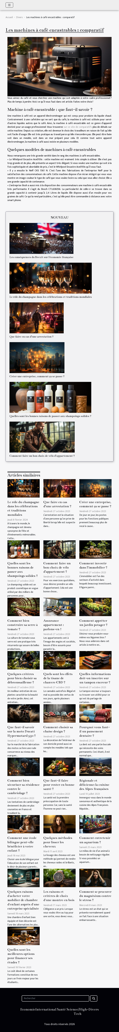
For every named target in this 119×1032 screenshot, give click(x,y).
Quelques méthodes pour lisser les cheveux (57, 842)
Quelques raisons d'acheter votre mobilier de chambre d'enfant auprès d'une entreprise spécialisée (23, 900)
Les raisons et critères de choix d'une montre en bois (58, 896)
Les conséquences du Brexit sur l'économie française (41, 257)
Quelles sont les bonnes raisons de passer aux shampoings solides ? (50, 416)
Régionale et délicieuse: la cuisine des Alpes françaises (94, 785)
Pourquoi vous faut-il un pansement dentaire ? (94, 731)
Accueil (9, 17)
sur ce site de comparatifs (78, 127)
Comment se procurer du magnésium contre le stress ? (95, 896)
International (45, 1009)
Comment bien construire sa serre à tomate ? (22, 625)
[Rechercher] (55, 998)
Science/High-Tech (77, 1011)
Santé (61, 1009)
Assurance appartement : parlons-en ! (53, 625)
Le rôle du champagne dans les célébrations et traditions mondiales (50, 297)
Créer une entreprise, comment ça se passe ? (36, 376)
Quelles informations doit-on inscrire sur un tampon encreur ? (95, 678)
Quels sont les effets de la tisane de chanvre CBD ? (58, 678)
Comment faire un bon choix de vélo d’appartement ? (42, 455)
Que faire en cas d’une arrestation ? (31, 336)
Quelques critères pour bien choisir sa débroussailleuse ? (22, 678)
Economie (27, 1009)
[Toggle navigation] (9, 5)
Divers (19, 17)
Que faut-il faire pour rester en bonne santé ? (58, 785)
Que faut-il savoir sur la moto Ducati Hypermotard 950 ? (21, 731)
